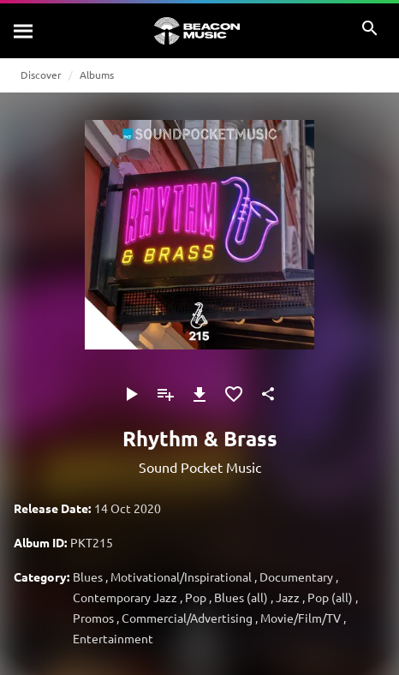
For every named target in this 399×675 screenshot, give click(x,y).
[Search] (24, 30)
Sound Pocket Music (200, 466)
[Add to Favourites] (233, 394)
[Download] (199, 394)
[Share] (268, 394)
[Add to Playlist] (165, 394)
